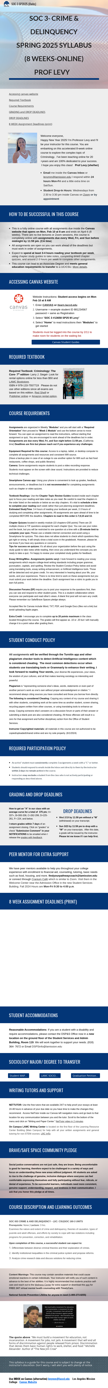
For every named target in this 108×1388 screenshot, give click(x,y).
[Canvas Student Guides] (66, 342)
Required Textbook (20, 100)
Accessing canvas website (23, 94)
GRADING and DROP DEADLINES (27, 112)
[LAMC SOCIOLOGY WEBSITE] (50, 1076)
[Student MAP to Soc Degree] (18, 1076)
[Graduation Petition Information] (85, 1076)
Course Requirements (21, 106)
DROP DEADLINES (19, 118)
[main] (54, 44)
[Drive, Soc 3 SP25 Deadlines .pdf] (54, 958)
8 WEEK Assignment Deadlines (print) (30, 124)
